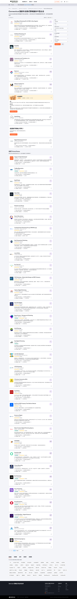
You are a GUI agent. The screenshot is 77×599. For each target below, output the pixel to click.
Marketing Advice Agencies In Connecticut (35, 8)
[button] (62, 1)
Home (10, 8)
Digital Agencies (14, 8)
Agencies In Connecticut (23, 8)
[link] (30, 1)
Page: (17, 550)
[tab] (10, 557)
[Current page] (20, 550)
